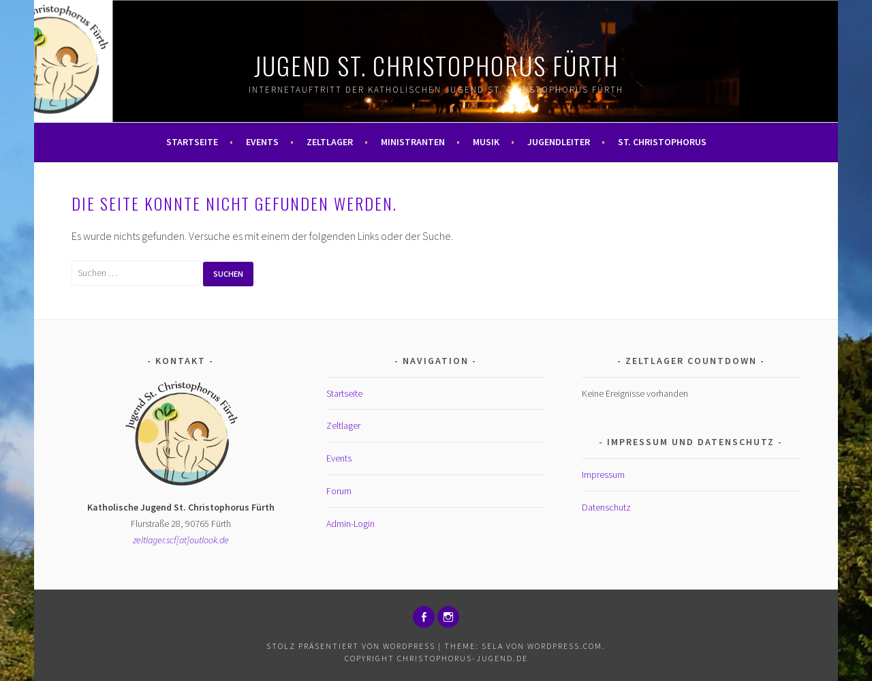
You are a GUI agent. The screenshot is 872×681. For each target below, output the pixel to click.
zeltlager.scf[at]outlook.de (181, 540)
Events (262, 142)
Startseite (192, 142)
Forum (339, 491)
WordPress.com (564, 646)
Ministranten (413, 142)
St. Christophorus (662, 142)
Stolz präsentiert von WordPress (350, 646)
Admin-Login (350, 523)
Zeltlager (330, 142)
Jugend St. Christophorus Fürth (436, 65)
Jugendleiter (558, 142)
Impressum (603, 474)
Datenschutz (606, 507)
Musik (486, 142)
